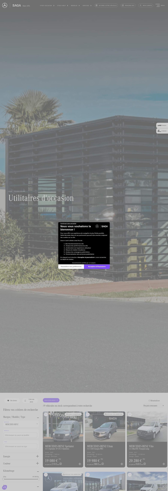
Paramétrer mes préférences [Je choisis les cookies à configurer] (71, 267)
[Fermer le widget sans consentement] (68, 223)
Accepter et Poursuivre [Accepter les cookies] (97, 267)
